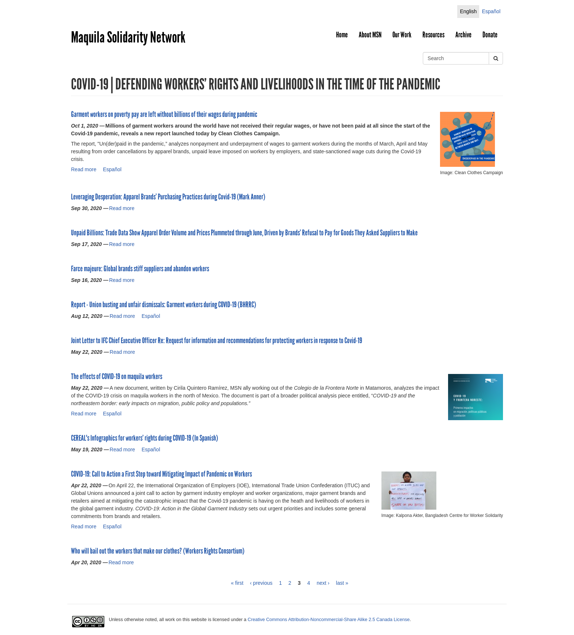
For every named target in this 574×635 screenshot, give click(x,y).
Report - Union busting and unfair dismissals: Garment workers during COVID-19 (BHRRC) (163, 304)
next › (323, 583)
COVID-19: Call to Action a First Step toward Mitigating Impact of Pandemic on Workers (161, 474)
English (468, 11)
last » (342, 583)
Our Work (401, 35)
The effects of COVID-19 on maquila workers (116, 376)
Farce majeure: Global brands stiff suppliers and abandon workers (140, 269)
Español (491, 11)
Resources (433, 35)
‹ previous (261, 583)
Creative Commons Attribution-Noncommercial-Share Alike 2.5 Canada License (329, 619)
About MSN (370, 35)
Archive (463, 35)
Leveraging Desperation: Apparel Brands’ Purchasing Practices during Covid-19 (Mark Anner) (168, 197)
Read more (83, 169)
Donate (489, 35)
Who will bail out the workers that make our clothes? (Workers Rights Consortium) (158, 551)
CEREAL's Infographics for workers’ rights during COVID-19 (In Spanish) (144, 438)
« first (237, 583)
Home (342, 35)
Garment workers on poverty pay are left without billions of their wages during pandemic (164, 114)
